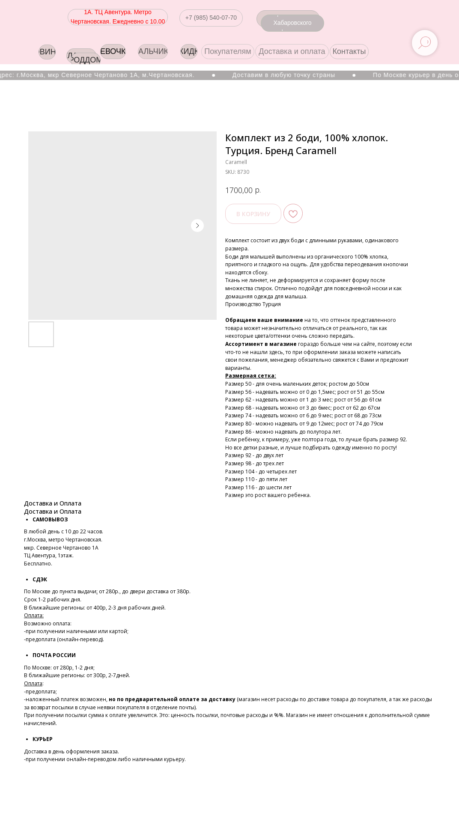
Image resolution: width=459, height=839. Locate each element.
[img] (415, 52)
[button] (211, 18)
